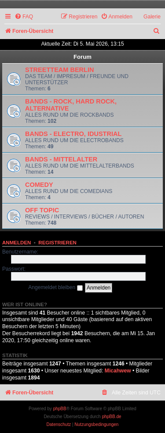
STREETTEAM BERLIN (59, 69)
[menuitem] (24, 17)
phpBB (59, 408)
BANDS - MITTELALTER (61, 159)
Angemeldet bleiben (55, 287)
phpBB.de (111, 416)
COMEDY (39, 184)
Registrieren (57, 242)
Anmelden (16, 242)
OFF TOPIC (42, 210)
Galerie (152, 17)
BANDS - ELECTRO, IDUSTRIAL (73, 133)
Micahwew (118, 371)
